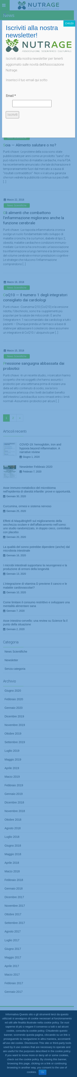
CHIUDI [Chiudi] (69, 23)
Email (11, 96)
